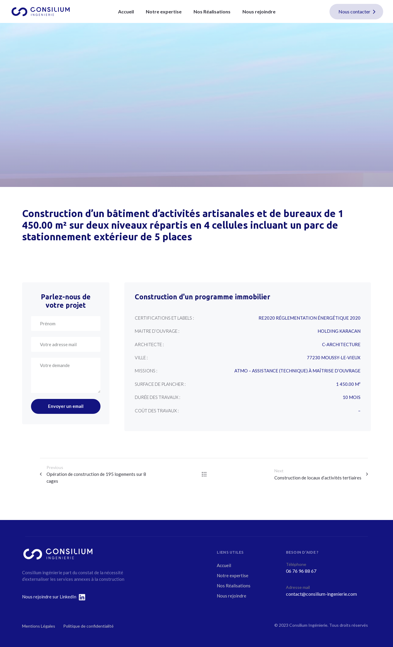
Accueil (126, 11)
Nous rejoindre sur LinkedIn (49, 596)
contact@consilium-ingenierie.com (321, 594)
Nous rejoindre (259, 11)
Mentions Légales (38, 626)
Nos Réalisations (212, 11)
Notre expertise (164, 11)
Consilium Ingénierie (308, 625)
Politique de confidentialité (88, 626)
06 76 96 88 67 (301, 571)
